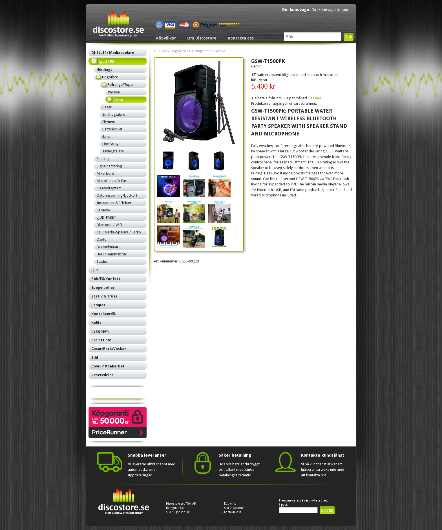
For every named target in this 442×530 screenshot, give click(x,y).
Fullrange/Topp (201, 51)
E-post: (283, 504)
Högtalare (178, 51)
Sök (348, 36)
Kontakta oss (241, 38)
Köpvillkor (166, 38)
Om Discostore (201, 38)
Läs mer (315, 98)
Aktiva (220, 51)
